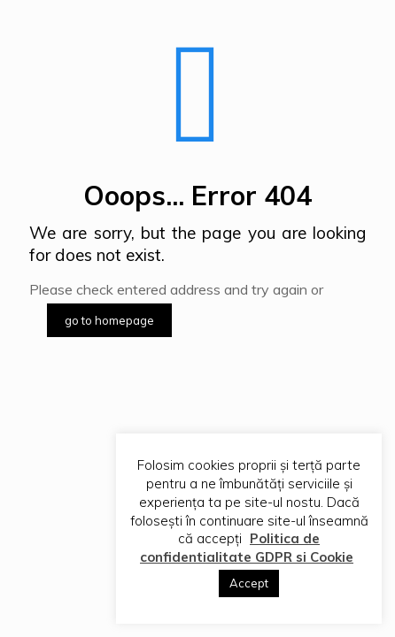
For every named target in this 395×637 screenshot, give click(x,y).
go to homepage (109, 320)
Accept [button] (248, 583)
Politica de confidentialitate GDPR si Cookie (246, 547)
